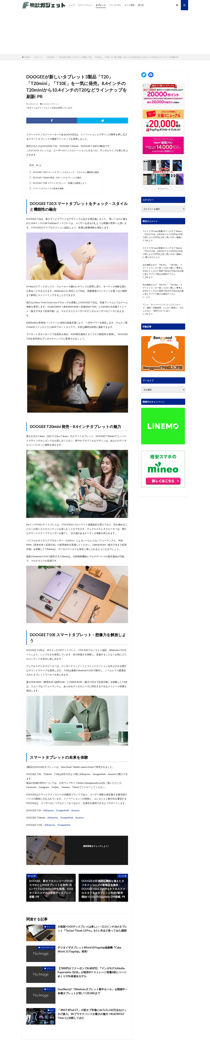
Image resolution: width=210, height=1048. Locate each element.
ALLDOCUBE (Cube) (47, 947)
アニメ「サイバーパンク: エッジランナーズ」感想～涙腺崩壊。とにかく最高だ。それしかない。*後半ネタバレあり (163, 307)
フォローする (96, 850)
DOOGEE (51, 57)
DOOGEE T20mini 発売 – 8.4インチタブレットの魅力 (55, 178)
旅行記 (141, 5)
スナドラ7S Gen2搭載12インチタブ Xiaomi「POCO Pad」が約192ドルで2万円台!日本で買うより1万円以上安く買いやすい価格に (163, 234)
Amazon (75, 810)
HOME (27, 57)
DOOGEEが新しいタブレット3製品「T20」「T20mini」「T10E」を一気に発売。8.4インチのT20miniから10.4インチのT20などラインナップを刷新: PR (118, 57)
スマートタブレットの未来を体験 (46, 188)
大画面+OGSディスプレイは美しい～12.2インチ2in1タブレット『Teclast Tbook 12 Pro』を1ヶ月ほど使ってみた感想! (92, 928)
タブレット (101, 5)
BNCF (52, 1010)
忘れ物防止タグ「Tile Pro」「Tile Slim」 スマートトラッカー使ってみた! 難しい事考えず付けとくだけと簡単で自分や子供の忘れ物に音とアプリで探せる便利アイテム (163, 269)
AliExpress (48, 810)
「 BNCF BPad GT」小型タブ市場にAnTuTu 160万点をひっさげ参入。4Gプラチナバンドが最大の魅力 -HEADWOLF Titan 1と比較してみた (92, 1013)
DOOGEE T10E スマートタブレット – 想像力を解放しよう (57, 183)
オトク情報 (129, 5)
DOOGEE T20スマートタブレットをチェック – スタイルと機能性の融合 (64, 172)
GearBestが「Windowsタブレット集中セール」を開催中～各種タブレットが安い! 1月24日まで (93, 991)
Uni (146, 240)
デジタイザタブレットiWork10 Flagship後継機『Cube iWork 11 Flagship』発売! (89, 949)
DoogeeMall (62, 810)
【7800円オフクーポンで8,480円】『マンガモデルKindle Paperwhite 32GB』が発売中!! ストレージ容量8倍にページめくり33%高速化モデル (92, 972)
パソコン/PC (115, 5)
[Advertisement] (105, 32)
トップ (72, 5)
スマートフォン (85, 5)
